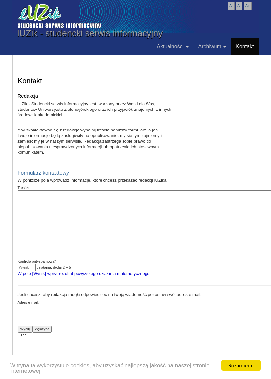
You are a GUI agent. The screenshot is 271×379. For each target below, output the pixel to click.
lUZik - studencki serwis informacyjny (90, 33)
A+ (247, 6)
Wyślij (25, 329)
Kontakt (245, 46)
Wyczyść (42, 329)
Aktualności (172, 46)
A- (231, 6)
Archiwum (212, 46)
